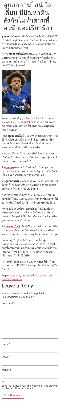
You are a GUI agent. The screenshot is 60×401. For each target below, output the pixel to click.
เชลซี (27, 122)
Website (6, 370)
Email (6, 357)
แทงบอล (17, 279)
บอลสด (43, 275)
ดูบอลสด (9, 167)
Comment (8, 303)
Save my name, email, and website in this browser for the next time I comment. (30, 387)
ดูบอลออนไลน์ (29, 275)
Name (6, 344)
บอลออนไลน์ (12, 226)
